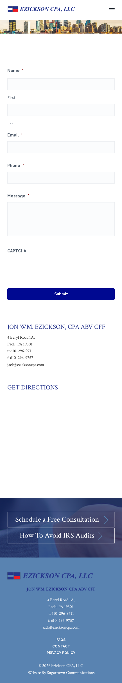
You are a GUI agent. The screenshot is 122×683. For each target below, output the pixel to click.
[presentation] (50, 268)
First (11, 98)
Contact (61, 646)
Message (18, 196)
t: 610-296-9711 (61, 613)
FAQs (61, 640)
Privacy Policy (61, 653)
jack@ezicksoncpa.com (61, 627)
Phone (15, 165)
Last (11, 123)
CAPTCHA (16, 251)
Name (15, 70)
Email (14, 135)
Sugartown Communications (70, 672)
